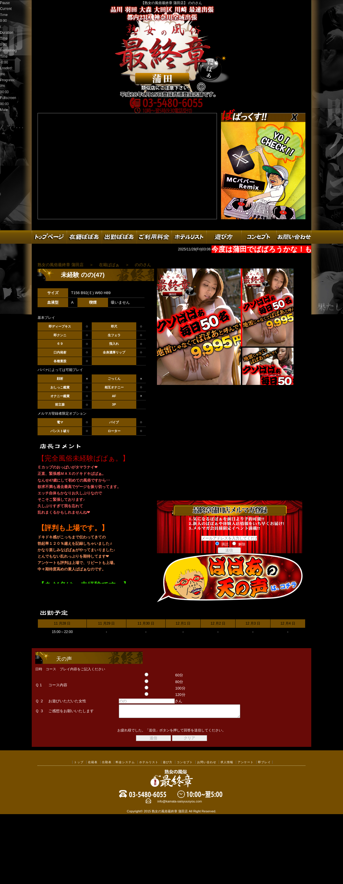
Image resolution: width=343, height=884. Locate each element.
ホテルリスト (148, 764)
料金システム (125, 764)
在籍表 (93, 764)
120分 (145, 694)
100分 (145, 688)
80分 (144, 682)
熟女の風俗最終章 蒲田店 (170, 814)
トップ (79, 764)
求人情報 (226, 764)
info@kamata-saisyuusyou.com (179, 804)
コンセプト (185, 764)
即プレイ (264, 764)
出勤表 (107, 764)
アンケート (246, 764)
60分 (144, 675)
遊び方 (167, 764)
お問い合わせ (206, 764)
